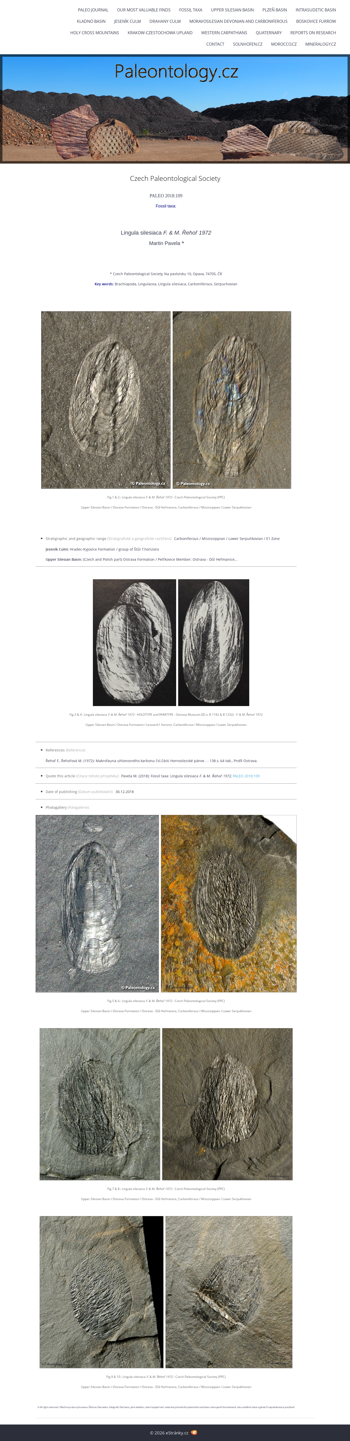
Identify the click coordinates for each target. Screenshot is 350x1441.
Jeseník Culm (127, 21)
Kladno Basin (91, 21)
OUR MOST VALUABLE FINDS (144, 10)
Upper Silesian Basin (232, 10)
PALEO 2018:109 (246, 776)
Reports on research (313, 33)
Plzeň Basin (274, 10)
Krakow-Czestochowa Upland (160, 33)
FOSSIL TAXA (190, 10)
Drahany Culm (165, 21)
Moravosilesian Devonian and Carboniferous (238, 21)
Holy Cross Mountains (94, 33)
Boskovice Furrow (316, 21)
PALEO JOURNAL (93, 10)
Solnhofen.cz (247, 44)
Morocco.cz (284, 44)
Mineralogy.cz (320, 44)
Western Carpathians (224, 33)
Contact (215, 44)
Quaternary (269, 33)
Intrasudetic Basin (316, 10)
